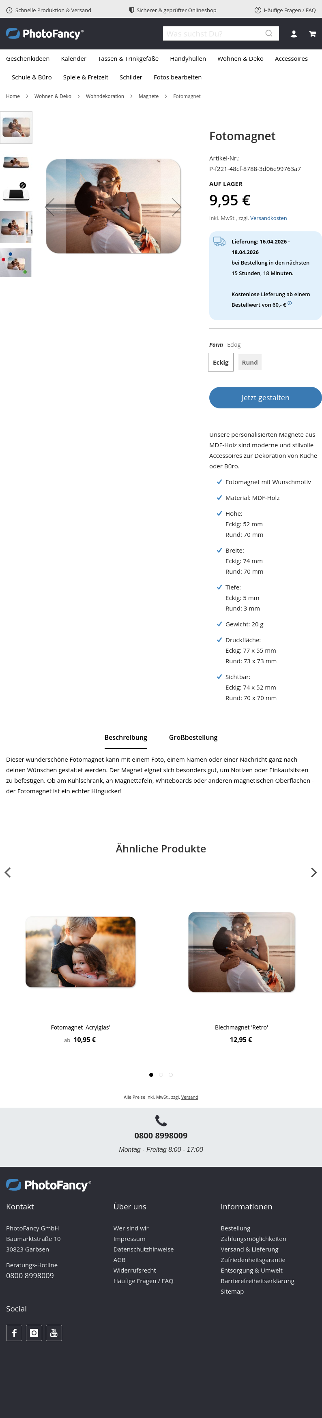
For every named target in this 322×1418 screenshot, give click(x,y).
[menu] (161, 68)
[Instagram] (34, 1333)
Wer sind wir (131, 1228)
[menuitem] (30, 58)
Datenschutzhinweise (144, 1249)
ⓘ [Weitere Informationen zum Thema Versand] (290, 303)
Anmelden (294, 34)
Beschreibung (126, 737)
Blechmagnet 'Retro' (241, 1027)
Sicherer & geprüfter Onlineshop (173, 10)
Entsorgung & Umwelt (252, 1270)
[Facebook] (14, 1333)
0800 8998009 (161, 1135)
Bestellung (235, 1228)
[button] (49, 207)
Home (13, 96)
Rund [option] (250, 362)
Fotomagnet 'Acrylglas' (80, 1027)
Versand (189, 1097)
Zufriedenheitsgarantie (253, 1260)
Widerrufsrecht (135, 1270)
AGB (120, 1260)
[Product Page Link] (80, 953)
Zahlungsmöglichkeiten (253, 1238)
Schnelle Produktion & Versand (48, 10)
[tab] (161, 68)
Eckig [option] (220, 362)
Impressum (130, 1238)
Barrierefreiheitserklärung (257, 1281)
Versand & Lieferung (249, 1249)
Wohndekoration (105, 96)
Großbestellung (193, 737)
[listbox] (265, 365)
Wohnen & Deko (52, 96)
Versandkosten (268, 218)
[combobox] (217, 33)
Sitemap (232, 1291)
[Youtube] (54, 1333)
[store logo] (45, 34)
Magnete (149, 96)
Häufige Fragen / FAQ (285, 10)
